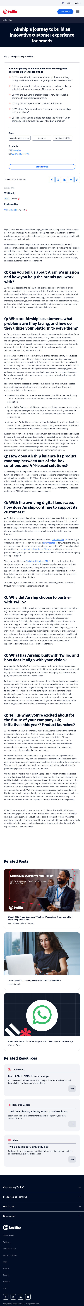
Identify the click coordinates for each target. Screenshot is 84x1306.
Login (78, 3)
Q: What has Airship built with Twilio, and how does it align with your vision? (41, 111)
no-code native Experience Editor (35, 549)
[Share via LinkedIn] (64, 179)
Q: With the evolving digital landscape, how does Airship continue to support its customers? (40, 96)
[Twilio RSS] (77, 179)
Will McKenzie (10, 210)
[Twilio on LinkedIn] (20, 1297)
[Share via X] (58, 179)
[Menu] (78, 11)
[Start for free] (65, 11)
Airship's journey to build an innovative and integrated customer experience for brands (38, 70)
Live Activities (59, 540)
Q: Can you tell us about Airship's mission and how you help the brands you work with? (41, 277)
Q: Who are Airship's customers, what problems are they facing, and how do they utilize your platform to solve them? (42, 79)
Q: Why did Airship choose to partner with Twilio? (37, 103)
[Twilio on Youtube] (28, 1297)
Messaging (42, 138)
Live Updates (50, 543)
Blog (5, 57)
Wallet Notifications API (38, 561)
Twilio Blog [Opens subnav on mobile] (7, 20)
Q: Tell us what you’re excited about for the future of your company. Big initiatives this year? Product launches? (41, 119)
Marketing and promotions (19, 138)
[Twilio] (10, 11)
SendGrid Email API (62, 138)
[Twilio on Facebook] (5, 1297)
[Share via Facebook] (51, 179)
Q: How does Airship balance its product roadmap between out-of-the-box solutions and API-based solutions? (41, 88)
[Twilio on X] (13, 1297)
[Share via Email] (70, 179)
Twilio (7, 199)
